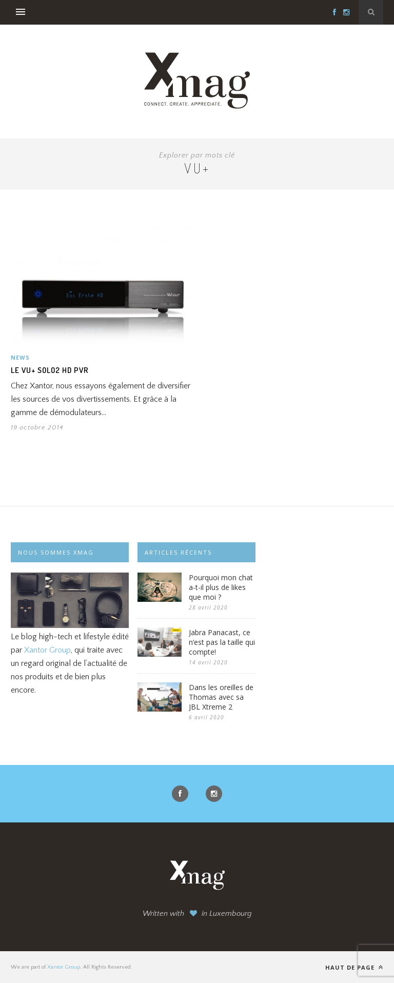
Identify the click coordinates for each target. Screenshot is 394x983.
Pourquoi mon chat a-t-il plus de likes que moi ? (221, 587)
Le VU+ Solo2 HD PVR (50, 370)
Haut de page (354, 967)
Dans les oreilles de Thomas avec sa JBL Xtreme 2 (221, 697)
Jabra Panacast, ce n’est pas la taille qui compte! (222, 642)
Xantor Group (47, 650)
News (20, 357)
